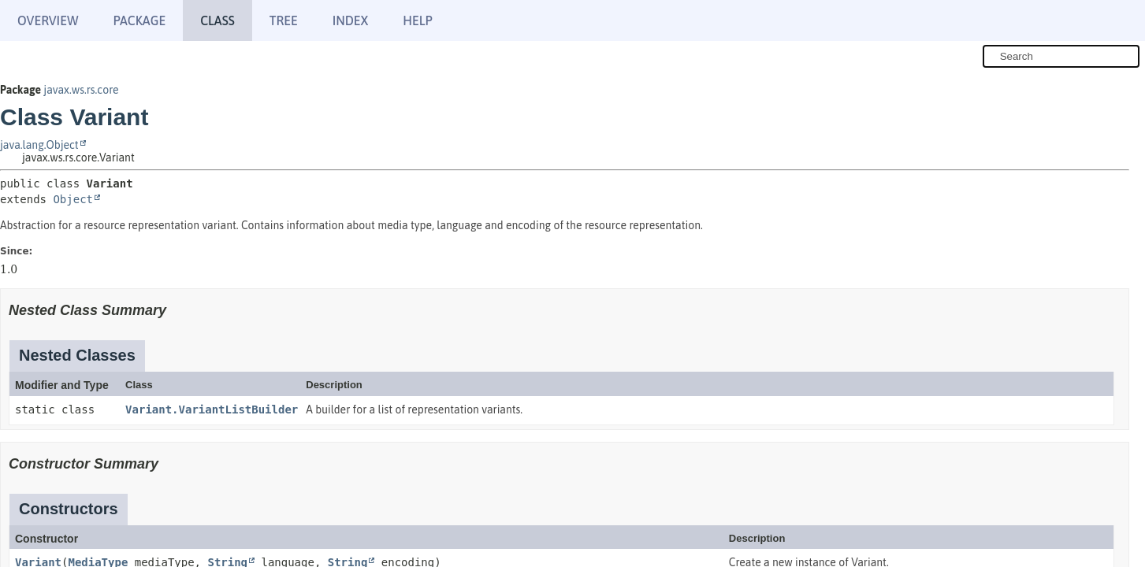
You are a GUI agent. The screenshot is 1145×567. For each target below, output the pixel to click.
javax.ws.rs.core (80, 89)
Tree (284, 20)
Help (417, 20)
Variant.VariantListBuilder (211, 409)
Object (73, 199)
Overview (47, 20)
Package (139, 20)
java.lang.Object (39, 145)
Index (351, 20)
